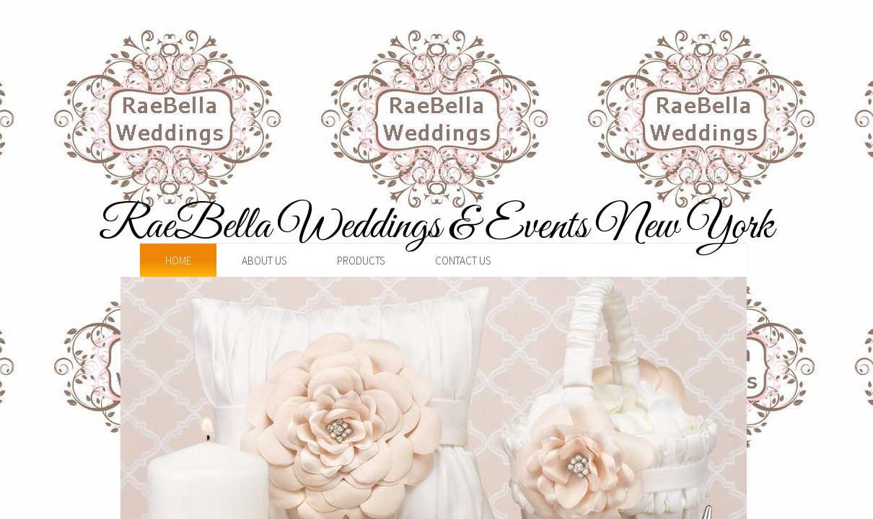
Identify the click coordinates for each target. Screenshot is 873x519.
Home (178, 260)
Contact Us (463, 260)
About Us (264, 260)
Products (361, 260)
